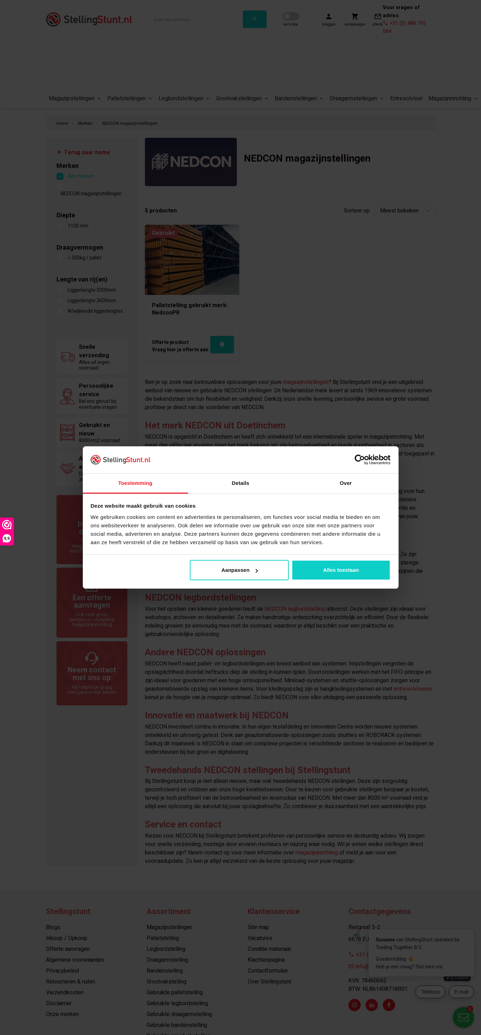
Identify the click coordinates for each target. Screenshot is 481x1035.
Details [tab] (240, 483)
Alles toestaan (341, 570)
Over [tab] (346, 483)
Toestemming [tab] (135, 483)
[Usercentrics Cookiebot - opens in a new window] (359, 459)
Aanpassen (239, 570)
